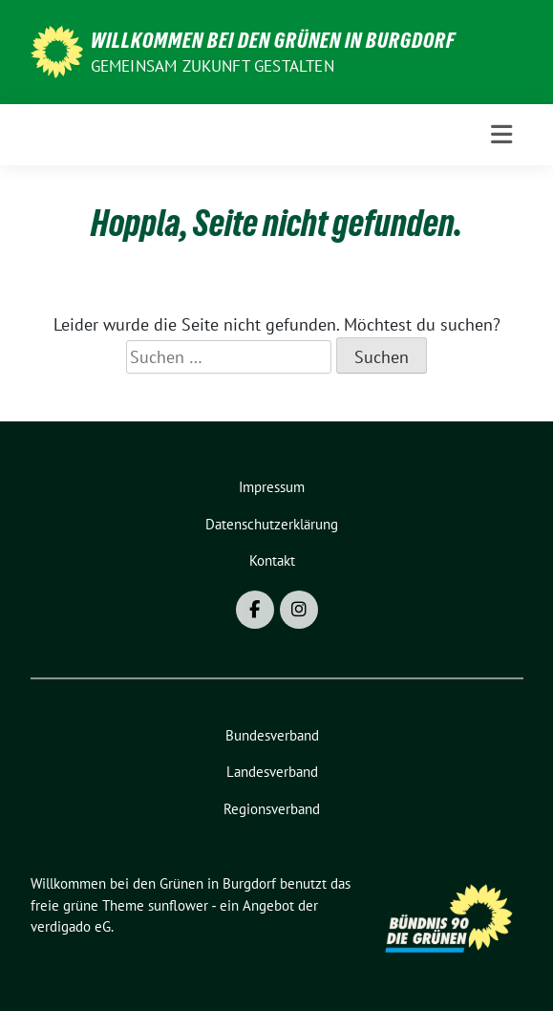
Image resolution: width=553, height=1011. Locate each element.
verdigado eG (71, 926)
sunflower (178, 905)
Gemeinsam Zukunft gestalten (212, 65)
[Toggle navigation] (501, 134)
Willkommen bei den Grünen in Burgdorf (273, 40)
